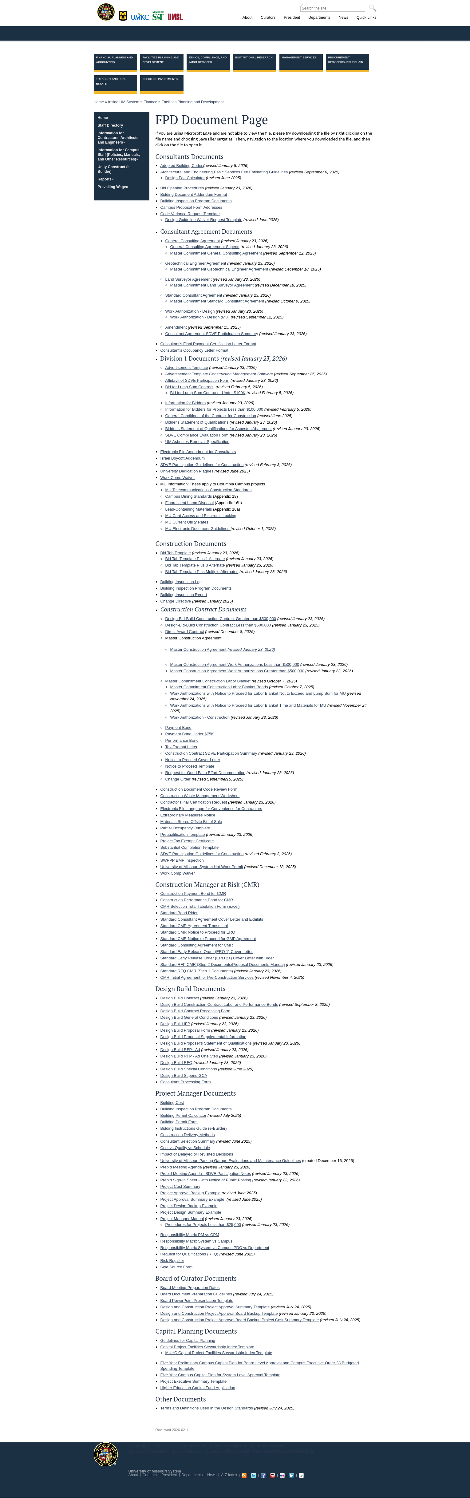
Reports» (106, 179)
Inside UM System (123, 102)
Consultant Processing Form (185, 1082)
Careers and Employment (227, 1451)
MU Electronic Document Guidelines (198, 528)
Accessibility (158, 1451)
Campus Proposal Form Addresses (191, 207)
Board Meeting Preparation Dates (190, 1287)
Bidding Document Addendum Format (193, 194)
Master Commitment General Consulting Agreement (216, 253)
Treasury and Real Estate (111, 81)
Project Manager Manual (182, 1218)
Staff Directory (110, 125)
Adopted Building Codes (181, 165)
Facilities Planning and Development (161, 60)
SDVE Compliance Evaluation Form (197, 435)
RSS (244, 1475)
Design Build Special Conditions (188, 1069)
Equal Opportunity (187, 1451)
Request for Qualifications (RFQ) (189, 1254)
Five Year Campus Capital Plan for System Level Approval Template (220, 1375)
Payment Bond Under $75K (189, 734)
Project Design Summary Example (190, 1212)
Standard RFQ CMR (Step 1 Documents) (196, 971)
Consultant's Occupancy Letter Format (194, 350)
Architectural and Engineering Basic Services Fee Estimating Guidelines (224, 172)
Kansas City (141, 18)
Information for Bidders (185, 403)
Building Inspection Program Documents (196, 201)
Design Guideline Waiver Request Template (204, 219)
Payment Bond (178, 727)
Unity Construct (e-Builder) (114, 169)
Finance (150, 102)
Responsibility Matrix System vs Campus (196, 1241)
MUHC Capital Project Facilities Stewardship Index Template (218, 1352)
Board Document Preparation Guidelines (196, 1294)
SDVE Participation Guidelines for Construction (202, 464)
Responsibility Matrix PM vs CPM (189, 1234)
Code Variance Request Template (190, 213)
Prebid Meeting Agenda (181, 1167)
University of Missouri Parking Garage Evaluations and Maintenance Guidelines (230, 1160)
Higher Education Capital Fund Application (197, 1387)
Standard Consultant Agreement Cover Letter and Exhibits (211, 919)
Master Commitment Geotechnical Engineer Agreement (219, 269)
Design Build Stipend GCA (183, 1075)
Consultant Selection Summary (187, 1141)
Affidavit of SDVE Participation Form (197, 380)
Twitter (253, 1475)
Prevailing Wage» (113, 187)
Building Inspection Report (183, 594)
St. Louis (175, 16)
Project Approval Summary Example (192, 1199)
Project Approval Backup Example (190, 1193)
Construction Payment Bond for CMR (193, 893)
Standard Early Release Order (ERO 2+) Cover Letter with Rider (217, 958)
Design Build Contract (179, 998)
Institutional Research (254, 57)
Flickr (282, 1475)
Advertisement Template (186, 367)
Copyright (136, 1451)
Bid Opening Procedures (182, 188)
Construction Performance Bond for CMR (196, 900)
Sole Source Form (176, 1267)
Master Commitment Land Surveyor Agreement (212, 285)
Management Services (299, 57)
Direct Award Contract (184, 631)
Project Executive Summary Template (193, 1381)
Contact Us (304, 1451)
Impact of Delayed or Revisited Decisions (196, 1154)
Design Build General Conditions (189, 1017)
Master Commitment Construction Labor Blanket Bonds (219, 687)
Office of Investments (160, 79)
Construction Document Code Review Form (199, 789)
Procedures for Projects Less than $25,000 (203, 1224)
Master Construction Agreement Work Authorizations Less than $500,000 (234, 664)
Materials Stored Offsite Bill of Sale (191, 821)
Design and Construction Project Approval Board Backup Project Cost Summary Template (239, 1320)
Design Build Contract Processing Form (195, 1011)
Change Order (178, 779)
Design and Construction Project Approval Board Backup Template (219, 1313)
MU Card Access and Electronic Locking (200, 515)
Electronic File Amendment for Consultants (198, 451)
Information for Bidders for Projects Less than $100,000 (214, 409)
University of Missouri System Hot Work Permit (201, 866)
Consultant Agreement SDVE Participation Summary (211, 333)
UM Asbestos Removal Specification (197, 441)
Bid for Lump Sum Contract (189, 387)
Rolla (159, 15)
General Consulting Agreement (192, 241)
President (169, 1475)
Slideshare (301, 1475)
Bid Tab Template (175, 553)
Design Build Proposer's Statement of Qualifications (206, 1043)
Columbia (124, 15)
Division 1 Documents (189, 358)
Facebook (263, 1475)
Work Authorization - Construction (200, 717)
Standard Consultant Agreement (193, 295)
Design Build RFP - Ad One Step (189, 1056)
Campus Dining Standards (188, 496)
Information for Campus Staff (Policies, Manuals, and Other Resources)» (119, 154)
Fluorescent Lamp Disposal (189, 502)
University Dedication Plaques (187, 471)
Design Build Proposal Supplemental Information (203, 1036)
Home (99, 102)
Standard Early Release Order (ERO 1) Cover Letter (206, 951)
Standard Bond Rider (179, 913)
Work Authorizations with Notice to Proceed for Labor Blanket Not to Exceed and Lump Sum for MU (258, 693)
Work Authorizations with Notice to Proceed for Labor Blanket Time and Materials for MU (248, 705)
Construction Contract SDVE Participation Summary (211, 753)
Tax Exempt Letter (181, 747)
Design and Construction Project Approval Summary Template (215, 1307)
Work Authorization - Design (190, 311)
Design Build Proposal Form (185, 1030)
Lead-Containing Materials (188, 509)
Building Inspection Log (181, 581)
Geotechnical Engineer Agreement (195, 263)
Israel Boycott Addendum (182, 458)
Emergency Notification (272, 1451)
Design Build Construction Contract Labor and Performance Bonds (219, 1004)
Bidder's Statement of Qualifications (197, 422)
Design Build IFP (175, 1024)
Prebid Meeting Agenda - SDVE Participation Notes (205, 1173)
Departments (192, 1475)
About (133, 1475)
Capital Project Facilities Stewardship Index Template (207, 1347)
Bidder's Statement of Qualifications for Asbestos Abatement (218, 428)
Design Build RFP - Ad (180, 1049)
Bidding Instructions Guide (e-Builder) (193, 1128)
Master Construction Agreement (222, 649)
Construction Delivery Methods (187, 1134)
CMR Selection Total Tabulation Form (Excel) (200, 906)
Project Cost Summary (180, 1186)
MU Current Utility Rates (186, 522)
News (211, 1475)
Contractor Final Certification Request (193, 802)
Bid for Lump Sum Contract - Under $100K (208, 392)
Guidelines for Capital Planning (187, 1340)
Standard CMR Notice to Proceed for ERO (197, 932)
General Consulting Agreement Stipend (204, 246)
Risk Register (172, 1260)
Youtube (272, 1475)
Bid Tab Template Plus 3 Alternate (195, 565)
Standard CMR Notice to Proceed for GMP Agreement (208, 938)
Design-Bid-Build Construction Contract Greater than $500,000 (220, 618)
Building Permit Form (179, 1122)
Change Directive (175, 601)
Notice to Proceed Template (189, 766)
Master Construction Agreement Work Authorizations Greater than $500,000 (237, 671)
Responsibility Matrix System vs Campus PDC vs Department (214, 1247)
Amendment (176, 327)
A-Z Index (229, 1475)
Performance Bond (182, 740)
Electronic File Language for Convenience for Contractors (211, 808)
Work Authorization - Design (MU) (200, 317)
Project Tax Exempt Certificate (187, 841)
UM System (106, 1454)
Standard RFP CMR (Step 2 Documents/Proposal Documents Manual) (222, 964)
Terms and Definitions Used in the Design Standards (206, 1408)
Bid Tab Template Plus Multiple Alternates (202, 571)
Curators (150, 1475)
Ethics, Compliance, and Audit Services (208, 60)
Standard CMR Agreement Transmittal (194, 925)
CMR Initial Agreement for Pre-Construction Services (207, 977)
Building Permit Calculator (183, 1115)
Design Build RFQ (176, 1062)
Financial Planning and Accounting (114, 60)
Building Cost (172, 1102)
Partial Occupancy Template (185, 828)
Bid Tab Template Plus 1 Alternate (195, 558)
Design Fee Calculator (185, 178)
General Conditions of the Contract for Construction (210, 415)
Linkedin (291, 1475)
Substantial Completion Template (189, 847)
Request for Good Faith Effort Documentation (205, 772)
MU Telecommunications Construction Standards (208, 490)
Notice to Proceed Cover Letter (192, 759)
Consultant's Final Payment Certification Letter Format (208, 344)
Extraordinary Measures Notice (187, 815)
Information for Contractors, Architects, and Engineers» (119, 137)
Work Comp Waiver (177, 477)
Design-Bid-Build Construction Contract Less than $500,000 (218, 625)
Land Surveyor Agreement (188, 279)
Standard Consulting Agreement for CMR (196, 945)
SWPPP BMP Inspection (182, 860)
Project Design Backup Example (189, 1206)
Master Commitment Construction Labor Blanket (208, 681)
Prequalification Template (182, 834)
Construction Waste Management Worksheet (200, 795)
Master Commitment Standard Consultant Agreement (217, 301)
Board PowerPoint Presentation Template (197, 1300)
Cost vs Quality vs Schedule (185, 1147)
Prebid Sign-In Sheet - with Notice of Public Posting (205, 1180)
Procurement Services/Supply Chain (345, 60)
